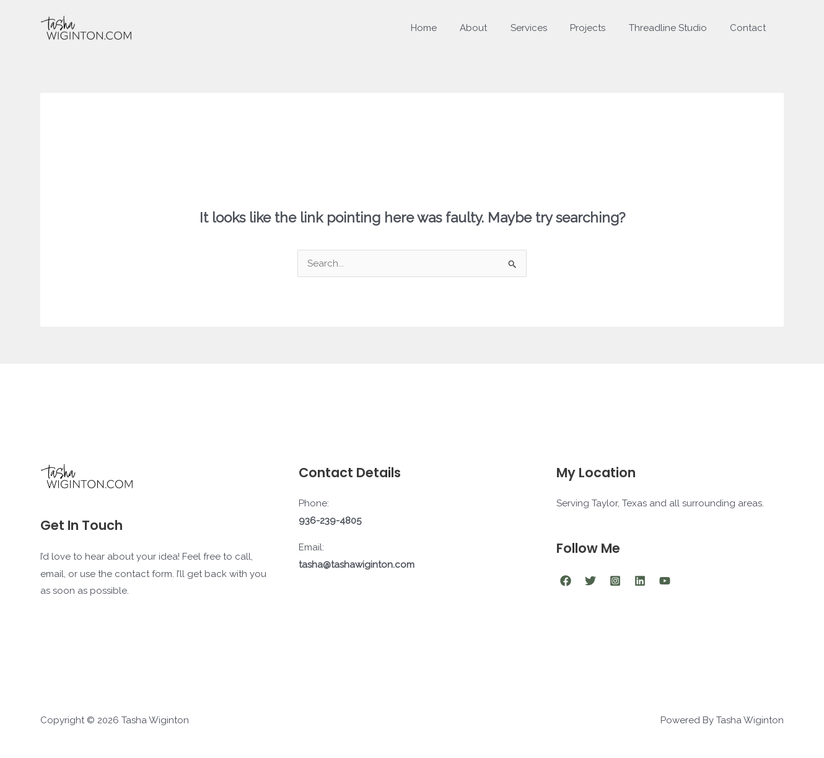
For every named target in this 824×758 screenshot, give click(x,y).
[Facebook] (565, 580)
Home (449, 27)
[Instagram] (615, 580)
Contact (750, 27)
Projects (599, 27)
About (494, 27)
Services (545, 27)
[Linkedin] (640, 580)
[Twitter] (590, 580)
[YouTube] (664, 580)
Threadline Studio (675, 27)
